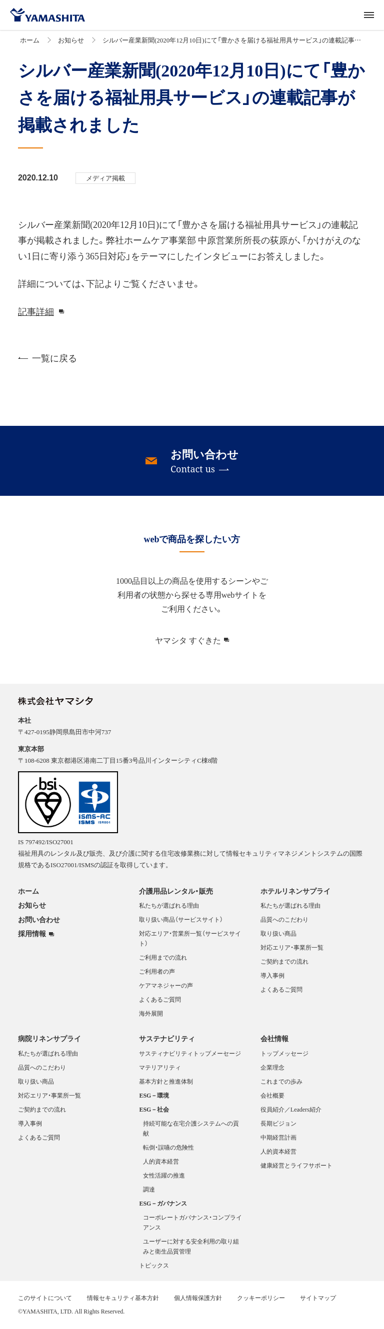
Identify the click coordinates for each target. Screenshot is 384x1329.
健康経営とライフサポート (296, 1165)
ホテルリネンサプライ (295, 891)
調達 (149, 1189)
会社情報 (274, 1038)
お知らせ (71, 39)
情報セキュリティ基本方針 (123, 1297)
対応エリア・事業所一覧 (292, 947)
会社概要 (272, 1095)
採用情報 (32, 933)
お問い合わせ (39, 919)
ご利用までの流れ (163, 957)
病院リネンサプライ (49, 1038)
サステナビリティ (167, 1038)
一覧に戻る (47, 357)
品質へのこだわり (284, 919)
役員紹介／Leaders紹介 (291, 1109)
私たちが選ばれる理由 (169, 905)
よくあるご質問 (160, 999)
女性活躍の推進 (164, 1175)
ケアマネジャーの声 (166, 985)
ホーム (30, 39)
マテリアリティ (160, 1067)
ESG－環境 (154, 1095)
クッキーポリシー (261, 1297)
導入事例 (272, 975)
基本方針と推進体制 (166, 1081)
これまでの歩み (281, 1081)
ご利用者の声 (157, 971)
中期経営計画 (278, 1137)
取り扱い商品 (278, 933)
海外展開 (151, 1013)
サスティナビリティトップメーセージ (190, 1053)
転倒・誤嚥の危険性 (168, 1147)
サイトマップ (318, 1297)
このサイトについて (45, 1297)
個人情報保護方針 (198, 1297)
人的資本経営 (161, 1161)
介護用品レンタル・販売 (176, 891)
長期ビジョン (278, 1123)
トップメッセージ (284, 1053)
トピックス (154, 1265)
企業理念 (272, 1067)
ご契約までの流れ (284, 961)
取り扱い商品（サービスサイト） (181, 919)
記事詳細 (36, 311)
